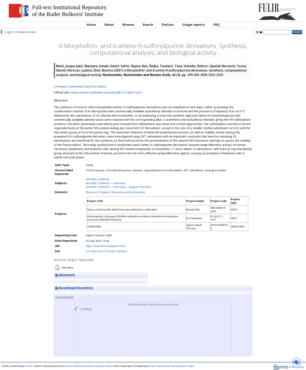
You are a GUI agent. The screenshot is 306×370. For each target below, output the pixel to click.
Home (91, 24)
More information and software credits (172, 366)
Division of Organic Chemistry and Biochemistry (115, 192)
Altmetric (65, 275)
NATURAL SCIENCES (98, 179)
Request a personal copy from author (81, 86)
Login (8, 32)
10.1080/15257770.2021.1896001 (107, 251)
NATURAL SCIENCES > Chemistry (105, 183)
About (109, 24)
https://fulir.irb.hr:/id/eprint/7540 (105, 246)
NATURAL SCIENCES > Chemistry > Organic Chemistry (118, 187)
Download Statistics (74, 288)
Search (148, 24)
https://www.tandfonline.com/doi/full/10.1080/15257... (107, 92)
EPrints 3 (30, 366)
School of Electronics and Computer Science (88, 366)
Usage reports (193, 24)
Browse (128, 24)
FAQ (216, 24)
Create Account (25, 32)
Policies (168, 24)
